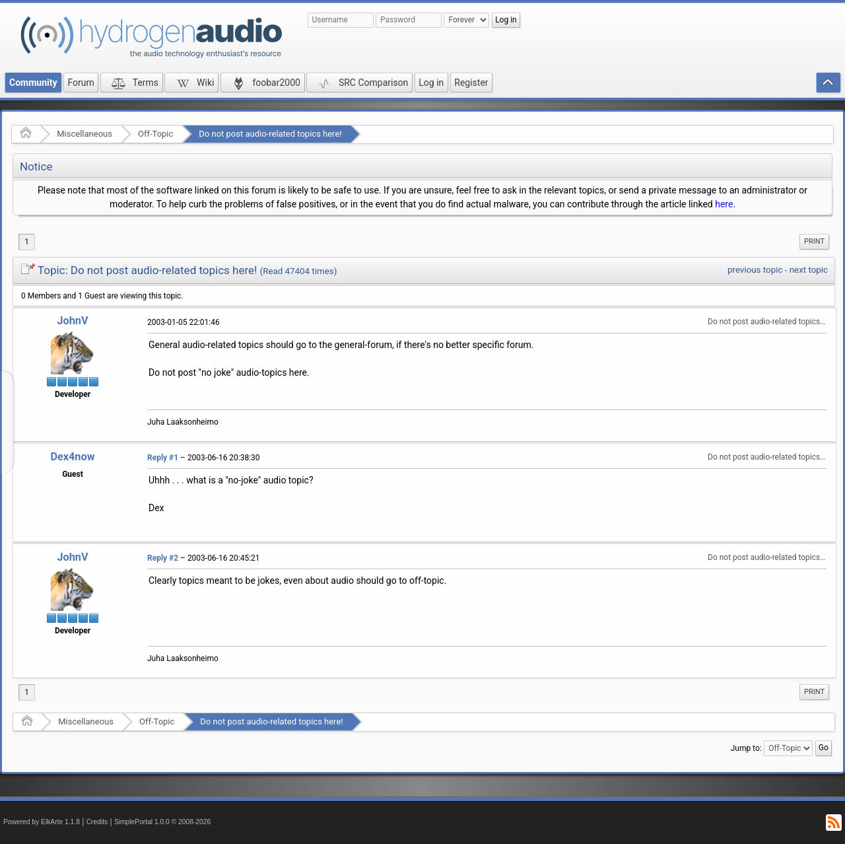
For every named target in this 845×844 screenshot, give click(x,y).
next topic (809, 270)
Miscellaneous (84, 134)
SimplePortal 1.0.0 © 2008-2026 (162, 822)
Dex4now (72, 456)
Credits (97, 822)
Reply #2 (162, 558)
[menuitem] (814, 242)
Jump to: (746, 748)
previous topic (754, 270)
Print (814, 241)
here (724, 204)
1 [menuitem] (26, 241)
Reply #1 (162, 457)
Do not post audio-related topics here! (270, 134)
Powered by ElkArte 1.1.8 (41, 822)
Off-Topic (155, 134)
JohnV (72, 320)
